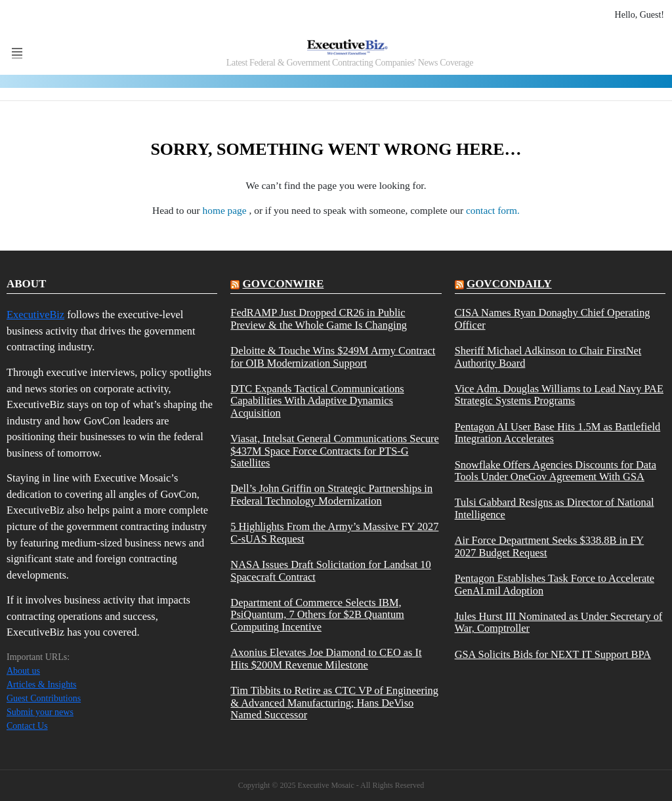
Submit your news (40, 712)
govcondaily (509, 283)
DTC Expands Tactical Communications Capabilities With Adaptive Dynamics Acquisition (317, 401)
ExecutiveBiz (35, 314)
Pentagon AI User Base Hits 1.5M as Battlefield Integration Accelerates (558, 433)
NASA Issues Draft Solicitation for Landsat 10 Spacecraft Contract (330, 571)
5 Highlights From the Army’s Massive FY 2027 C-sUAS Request (334, 532)
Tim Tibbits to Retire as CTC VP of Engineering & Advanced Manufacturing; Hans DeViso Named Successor (334, 703)
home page (226, 210)
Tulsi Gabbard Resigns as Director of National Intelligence (554, 508)
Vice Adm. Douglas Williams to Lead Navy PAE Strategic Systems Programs (559, 395)
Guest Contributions (44, 698)
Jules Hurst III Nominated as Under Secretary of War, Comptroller (559, 622)
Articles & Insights (42, 684)
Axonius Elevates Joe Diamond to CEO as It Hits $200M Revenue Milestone (325, 658)
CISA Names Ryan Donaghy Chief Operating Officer (552, 319)
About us (23, 671)
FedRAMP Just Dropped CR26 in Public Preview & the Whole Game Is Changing (318, 319)
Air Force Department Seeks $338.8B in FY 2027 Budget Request (549, 546)
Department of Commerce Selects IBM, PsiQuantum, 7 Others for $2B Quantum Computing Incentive (317, 615)
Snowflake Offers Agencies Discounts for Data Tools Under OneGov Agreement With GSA (555, 471)
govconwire (283, 283)
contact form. (493, 210)
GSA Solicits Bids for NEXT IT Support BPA (553, 655)
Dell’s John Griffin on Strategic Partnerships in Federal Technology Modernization (331, 494)
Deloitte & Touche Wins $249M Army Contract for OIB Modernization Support (332, 357)
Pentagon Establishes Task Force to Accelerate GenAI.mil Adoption (554, 584)
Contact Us (27, 726)
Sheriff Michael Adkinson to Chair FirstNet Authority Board (548, 357)
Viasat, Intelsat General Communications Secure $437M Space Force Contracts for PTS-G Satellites (334, 451)
